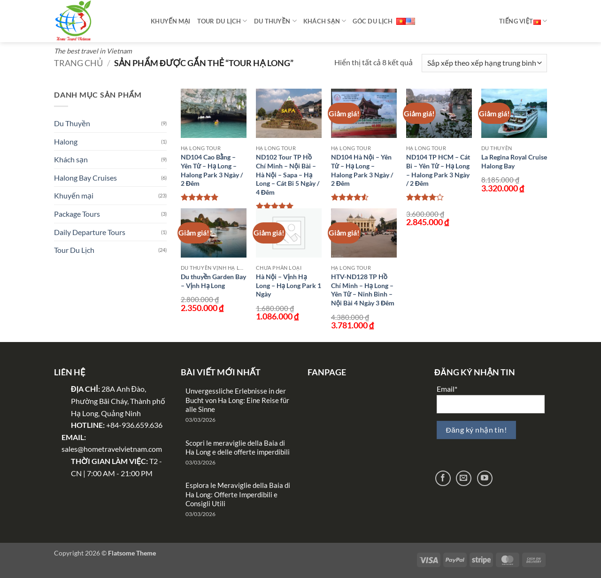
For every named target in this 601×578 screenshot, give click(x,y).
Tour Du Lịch (222, 20)
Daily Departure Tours (89, 232)
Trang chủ (78, 63)
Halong (65, 141)
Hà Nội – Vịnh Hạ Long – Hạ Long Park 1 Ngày (288, 285)
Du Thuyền (72, 123)
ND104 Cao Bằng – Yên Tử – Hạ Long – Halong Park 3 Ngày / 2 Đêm (212, 170)
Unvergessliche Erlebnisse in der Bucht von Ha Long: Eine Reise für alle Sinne (237, 400)
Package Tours (77, 213)
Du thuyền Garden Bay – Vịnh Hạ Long (214, 281)
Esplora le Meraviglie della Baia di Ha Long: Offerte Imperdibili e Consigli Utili (237, 494)
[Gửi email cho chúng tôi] (463, 478)
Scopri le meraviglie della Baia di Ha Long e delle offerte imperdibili (237, 447)
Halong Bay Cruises (85, 177)
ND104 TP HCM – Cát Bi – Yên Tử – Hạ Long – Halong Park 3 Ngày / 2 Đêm (438, 170)
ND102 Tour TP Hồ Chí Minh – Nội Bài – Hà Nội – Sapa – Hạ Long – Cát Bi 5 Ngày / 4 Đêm (287, 174)
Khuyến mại (171, 21)
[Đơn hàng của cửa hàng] (484, 63)
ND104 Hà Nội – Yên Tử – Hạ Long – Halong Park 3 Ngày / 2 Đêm (362, 170)
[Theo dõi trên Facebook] (443, 478)
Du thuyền (275, 20)
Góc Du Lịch (373, 21)
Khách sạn (324, 20)
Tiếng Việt (523, 21)
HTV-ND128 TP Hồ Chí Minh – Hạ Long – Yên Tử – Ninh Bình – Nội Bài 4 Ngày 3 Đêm (363, 290)
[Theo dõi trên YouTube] (485, 478)
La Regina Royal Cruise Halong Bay (514, 161)
